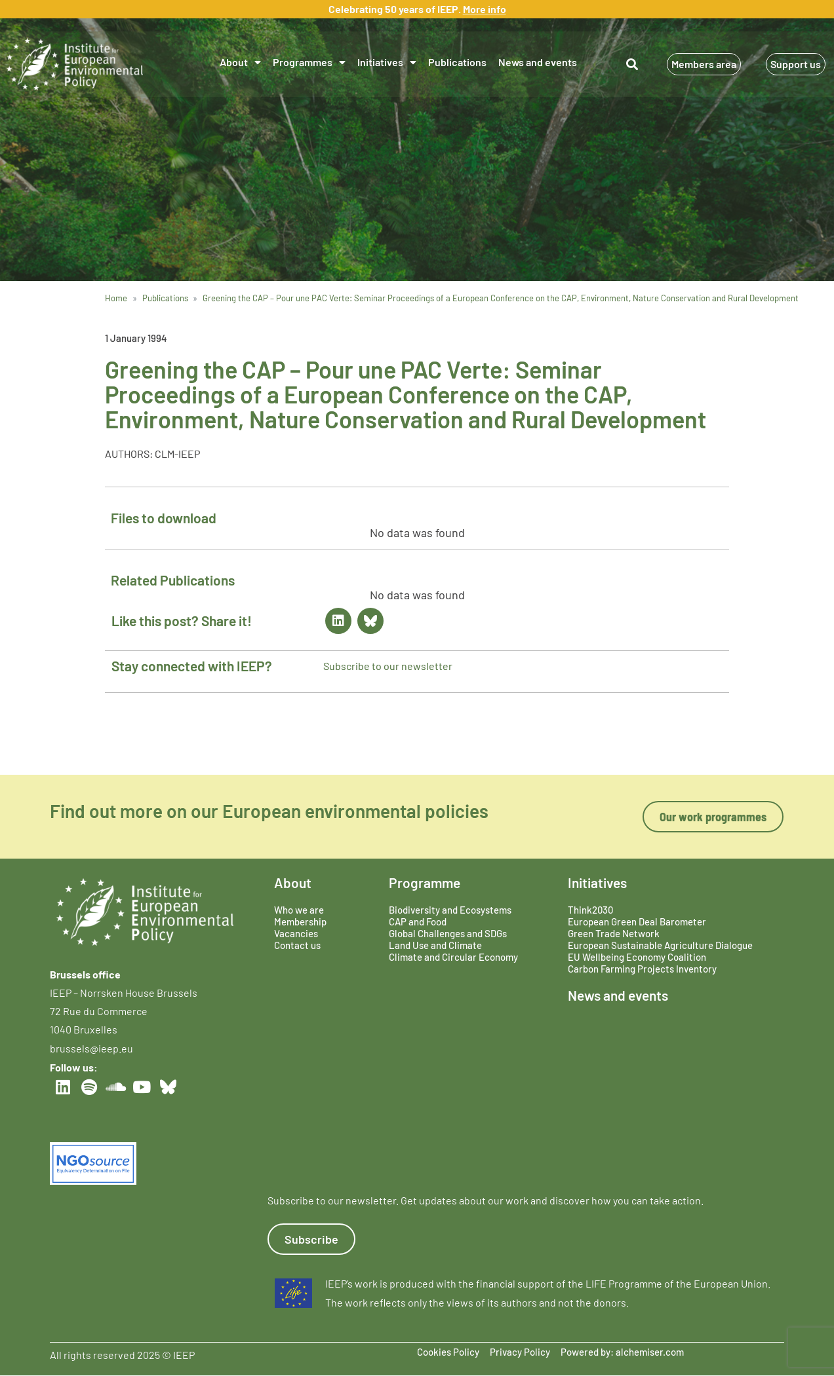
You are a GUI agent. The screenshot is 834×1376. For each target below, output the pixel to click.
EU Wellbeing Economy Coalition (637, 957)
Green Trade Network (614, 933)
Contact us (297, 945)
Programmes (309, 62)
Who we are (299, 910)
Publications (457, 62)
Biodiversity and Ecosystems (450, 910)
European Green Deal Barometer (637, 921)
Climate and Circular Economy (453, 957)
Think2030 (590, 910)
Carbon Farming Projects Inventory (642, 969)
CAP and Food (418, 921)
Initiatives (386, 62)
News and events (537, 62)
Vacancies (296, 933)
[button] (632, 64)
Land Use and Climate (435, 945)
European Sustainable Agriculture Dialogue (660, 945)
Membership (300, 921)
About (240, 62)
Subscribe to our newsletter (387, 666)
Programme (424, 882)
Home (116, 298)
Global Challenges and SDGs (448, 933)
